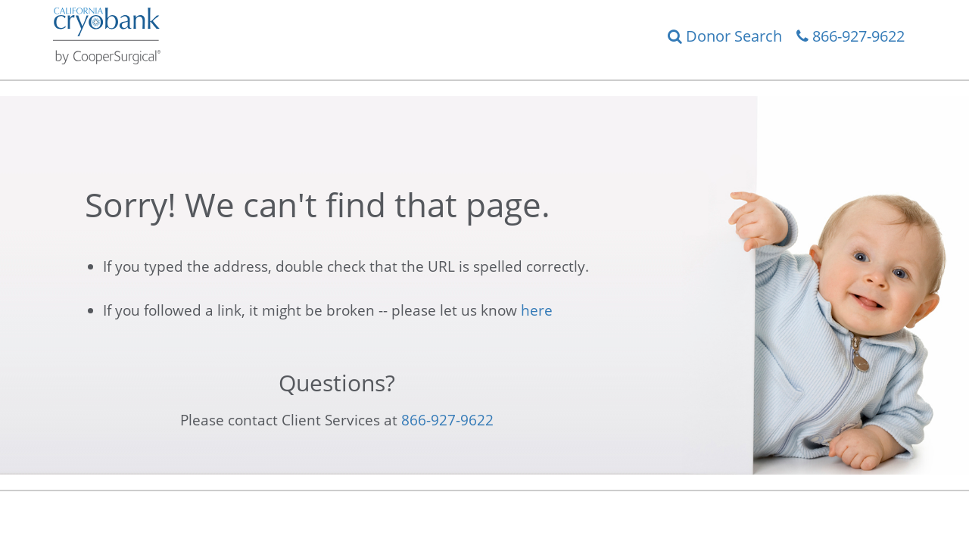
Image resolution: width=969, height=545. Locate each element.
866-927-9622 (850, 36)
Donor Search (725, 36)
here (537, 310)
